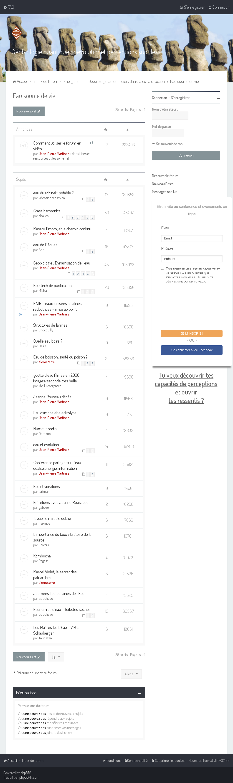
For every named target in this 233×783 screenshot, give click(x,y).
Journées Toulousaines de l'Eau (58, 593)
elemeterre (47, 361)
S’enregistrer (180, 97)
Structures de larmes (50, 325)
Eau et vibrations (46, 486)
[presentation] (195, 307)
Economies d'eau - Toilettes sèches (62, 609)
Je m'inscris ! (192, 333)
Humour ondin (45, 428)
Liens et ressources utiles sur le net (61, 155)
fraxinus (44, 523)
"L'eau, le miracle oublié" (52, 518)
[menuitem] (8, 7)
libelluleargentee (50, 385)
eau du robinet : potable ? (53, 192)
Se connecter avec (192, 349)
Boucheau (46, 598)
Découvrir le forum (165, 175)
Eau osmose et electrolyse (54, 412)
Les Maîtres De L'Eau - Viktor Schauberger (56, 630)
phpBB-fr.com (29, 777)
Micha (43, 290)
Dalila (42, 345)
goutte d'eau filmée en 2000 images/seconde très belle (56, 377)
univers (44, 544)
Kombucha (42, 555)
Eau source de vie (34, 95)
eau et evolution (46, 444)
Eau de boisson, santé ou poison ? (60, 356)
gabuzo (44, 507)
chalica (44, 215)
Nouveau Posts (163, 183)
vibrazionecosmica (52, 197)
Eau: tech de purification (52, 285)
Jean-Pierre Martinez (54, 153)
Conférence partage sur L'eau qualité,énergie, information (57, 465)
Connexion (159, 97)
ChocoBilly (46, 330)
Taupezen (45, 638)
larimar (44, 491)
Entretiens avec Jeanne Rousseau (61, 502)
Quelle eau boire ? (47, 340)
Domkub (45, 433)
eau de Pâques (45, 244)
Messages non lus (164, 191)
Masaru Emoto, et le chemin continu (62, 228)
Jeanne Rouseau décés (52, 396)
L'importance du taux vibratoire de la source (62, 536)
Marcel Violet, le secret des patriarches (55, 574)
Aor (41, 249)
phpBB (25, 772)
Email (165, 228)
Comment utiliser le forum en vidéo (57, 145)
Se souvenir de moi (169, 143)
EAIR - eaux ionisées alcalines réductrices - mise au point (57, 306)
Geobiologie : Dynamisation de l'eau (61, 262)
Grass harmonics (47, 210)
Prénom (167, 248)
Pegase (43, 560)
